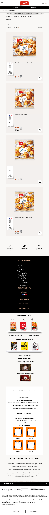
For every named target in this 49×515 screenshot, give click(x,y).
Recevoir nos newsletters (34, 335)
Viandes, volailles (14, 405)
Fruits (20, 407)
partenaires (33, 488)
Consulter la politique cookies (8, 504)
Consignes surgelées (22, 395)
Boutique (23, 410)
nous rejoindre (24, 308)
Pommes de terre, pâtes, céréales (31, 405)
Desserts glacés (28, 407)
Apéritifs (19, 402)
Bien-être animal (15, 466)
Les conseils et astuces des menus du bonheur (27, 415)
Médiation (36, 464)
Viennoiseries (23, 16)
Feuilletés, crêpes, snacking (34, 402)
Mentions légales (38, 463)
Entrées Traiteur (24, 402)
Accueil (8, 16)
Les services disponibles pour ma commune (22, 463)
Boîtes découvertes (17, 410)
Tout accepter (33, 511)
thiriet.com (9, 463)
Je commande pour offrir (24, 397)
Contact (35, 466)
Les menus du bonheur (31, 410)
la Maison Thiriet (24, 260)
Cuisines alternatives (25, 408)
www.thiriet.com (24, 488)
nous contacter (24, 304)
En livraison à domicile (16, 390)
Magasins (14, 395)
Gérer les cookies (37, 499)
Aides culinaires (14, 407)
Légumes (21, 405)
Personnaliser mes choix (24, 508)
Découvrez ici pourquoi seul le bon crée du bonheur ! (24, 284)
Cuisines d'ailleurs (17, 403)
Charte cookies (30, 464)
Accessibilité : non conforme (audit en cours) (24, 467)
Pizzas (12, 403)
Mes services (33, 7)
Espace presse (30, 466)
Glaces (23, 407)
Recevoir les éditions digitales (15, 335)
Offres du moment (12, 402)
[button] (43, 3)
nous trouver (24, 300)
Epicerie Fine (33, 408)
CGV (33, 463)
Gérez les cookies (22, 464)
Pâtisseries (35, 407)
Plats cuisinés (25, 403)
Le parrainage (34, 390)
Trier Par (8, 27)
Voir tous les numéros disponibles (24, 355)
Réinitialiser (40, 27)
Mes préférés (15, 7)
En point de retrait (26, 390)
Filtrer (16, 27)
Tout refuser (16, 511)
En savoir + (24, 422)
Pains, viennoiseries (15, 16)
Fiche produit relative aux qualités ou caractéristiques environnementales (24, 469)
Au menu (14, 415)
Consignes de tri (22, 466)
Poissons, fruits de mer (33, 403)
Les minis (30, 16)
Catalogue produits (14, 464)
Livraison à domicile (31, 395)
